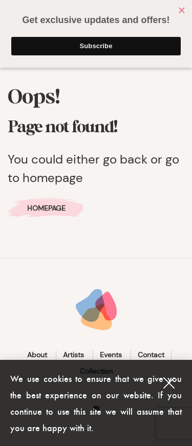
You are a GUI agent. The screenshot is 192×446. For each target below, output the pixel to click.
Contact (151, 354)
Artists (73, 354)
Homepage (46, 208)
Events (111, 354)
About (37, 354)
